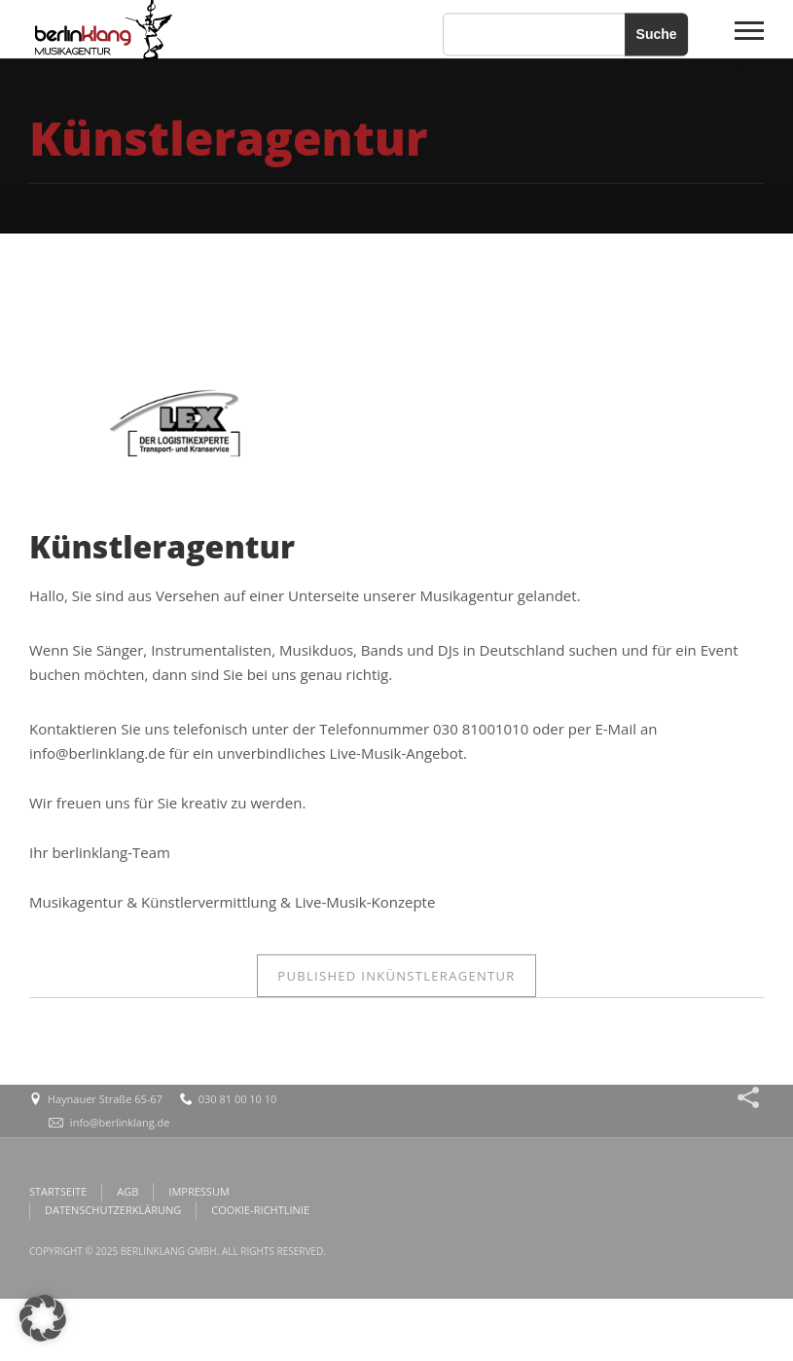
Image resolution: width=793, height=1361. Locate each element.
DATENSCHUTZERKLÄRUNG (113, 1209)
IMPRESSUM (198, 1191)
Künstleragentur (396, 976)
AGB (127, 1191)
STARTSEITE (58, 1191)
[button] (43, 1318)
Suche (656, 34)
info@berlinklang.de (120, 1122)
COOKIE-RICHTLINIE (260, 1209)
